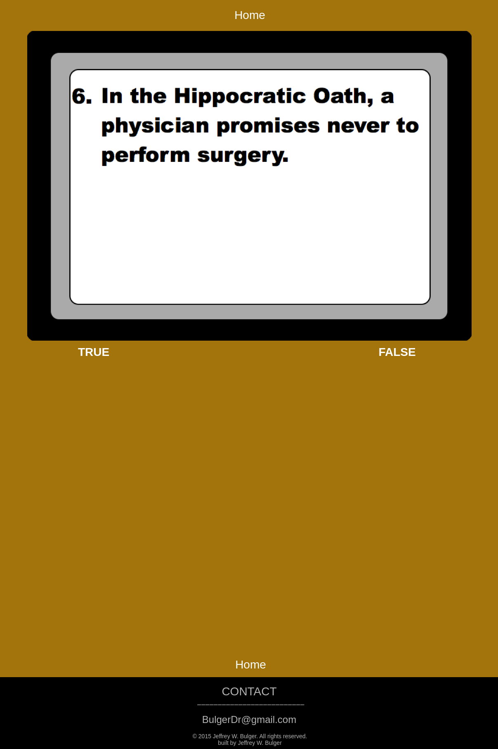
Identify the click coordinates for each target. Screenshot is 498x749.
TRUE (93, 352)
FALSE (396, 352)
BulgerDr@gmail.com (249, 719)
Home (249, 15)
